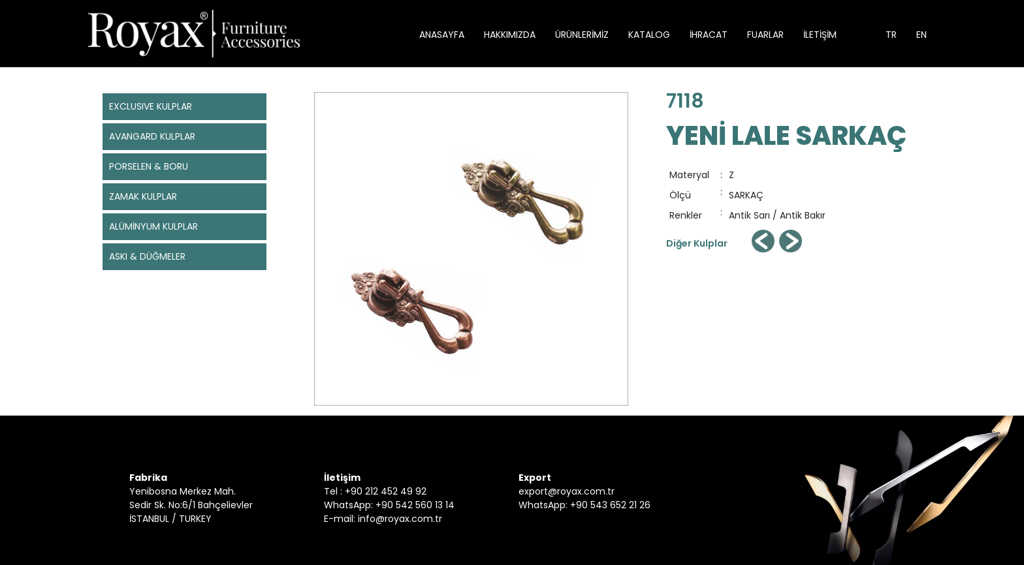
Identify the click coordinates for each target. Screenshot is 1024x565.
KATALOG (649, 34)
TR (891, 34)
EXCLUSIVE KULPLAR (150, 106)
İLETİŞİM (820, 34)
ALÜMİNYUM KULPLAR (153, 226)
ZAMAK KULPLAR (143, 196)
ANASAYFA (441, 34)
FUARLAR (765, 34)
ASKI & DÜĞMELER (147, 256)
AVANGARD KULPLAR (152, 136)
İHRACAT (709, 34)
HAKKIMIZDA (510, 34)
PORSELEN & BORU (148, 166)
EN (921, 34)
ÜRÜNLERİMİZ (582, 34)
